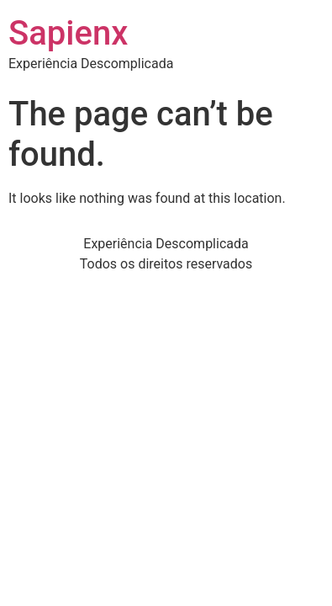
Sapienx (68, 33)
